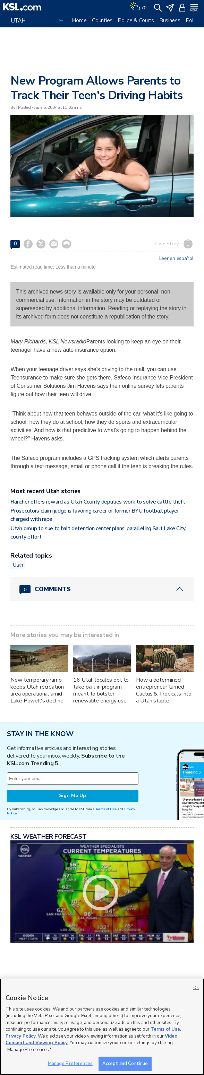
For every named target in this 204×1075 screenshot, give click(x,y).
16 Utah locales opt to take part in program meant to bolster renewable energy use (101, 690)
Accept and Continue (125, 1063)
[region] (102, 1026)
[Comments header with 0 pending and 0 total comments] (101, 589)
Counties (102, 20)
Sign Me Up (72, 795)
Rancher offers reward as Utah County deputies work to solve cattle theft (97, 502)
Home (79, 20)
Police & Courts (136, 20)
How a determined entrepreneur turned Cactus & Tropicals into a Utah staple (164, 690)
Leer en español (176, 258)
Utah (18, 565)
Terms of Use (106, 809)
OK (196, 987)
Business (170, 20)
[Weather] (139, 7)
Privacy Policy (21, 1036)
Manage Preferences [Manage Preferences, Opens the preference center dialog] (70, 1063)
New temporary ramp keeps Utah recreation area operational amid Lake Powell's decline (36, 690)
